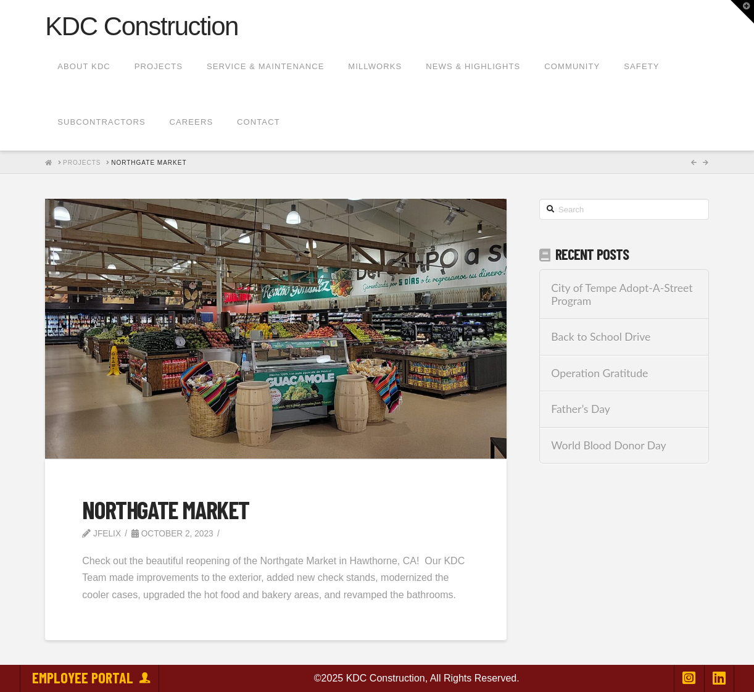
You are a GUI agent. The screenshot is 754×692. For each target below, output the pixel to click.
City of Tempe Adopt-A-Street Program (621, 294)
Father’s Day (580, 408)
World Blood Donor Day (608, 445)
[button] (742, 11)
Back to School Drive (600, 336)
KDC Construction (141, 27)
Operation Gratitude (599, 373)
